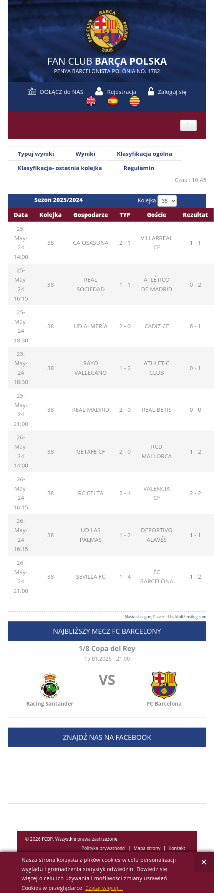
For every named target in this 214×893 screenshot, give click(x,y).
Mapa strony (146, 848)
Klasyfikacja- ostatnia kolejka (60, 168)
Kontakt (177, 848)
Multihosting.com (190, 616)
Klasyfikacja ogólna (144, 153)
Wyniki (85, 153)
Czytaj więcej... (104, 888)
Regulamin (139, 168)
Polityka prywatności (103, 848)
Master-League (137, 616)
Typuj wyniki (36, 153)
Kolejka (147, 200)
